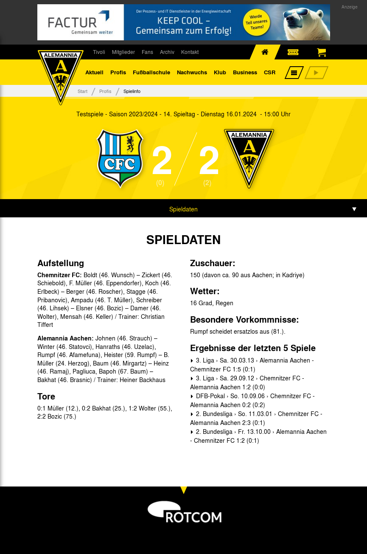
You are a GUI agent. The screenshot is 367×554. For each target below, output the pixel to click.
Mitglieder (123, 52)
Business (245, 72)
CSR (269, 72)
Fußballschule (151, 72)
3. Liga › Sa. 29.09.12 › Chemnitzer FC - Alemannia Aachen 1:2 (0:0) (247, 382)
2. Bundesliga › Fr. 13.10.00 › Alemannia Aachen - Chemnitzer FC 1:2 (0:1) (258, 435)
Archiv (167, 52)
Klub (220, 72)
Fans (147, 52)
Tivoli (99, 52)
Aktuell (94, 72)
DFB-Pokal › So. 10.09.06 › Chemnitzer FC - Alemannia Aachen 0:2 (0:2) (252, 400)
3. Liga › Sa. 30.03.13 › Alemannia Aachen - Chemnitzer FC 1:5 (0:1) (252, 364)
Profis (118, 72)
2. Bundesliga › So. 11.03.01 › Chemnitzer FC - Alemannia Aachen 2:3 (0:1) (256, 418)
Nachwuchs (192, 72)
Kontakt (190, 52)
